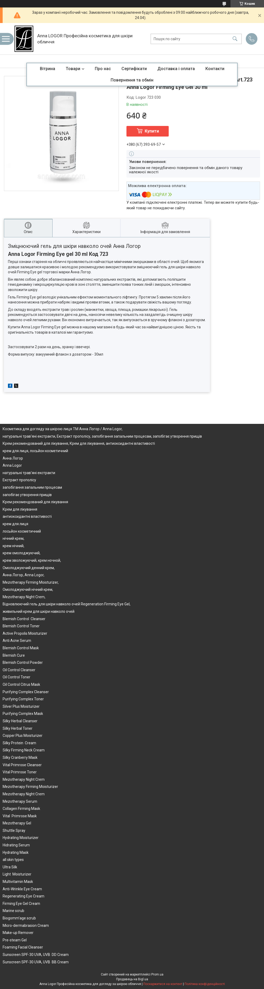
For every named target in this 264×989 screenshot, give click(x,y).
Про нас (103, 68)
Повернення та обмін (132, 80)
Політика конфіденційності (205, 984)
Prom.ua (157, 974)
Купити (152, 131)
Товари (73, 68)
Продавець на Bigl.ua (132, 979)
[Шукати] (235, 39)
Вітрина (47, 68)
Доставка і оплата (176, 68)
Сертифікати (134, 68)
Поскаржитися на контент (162, 984)
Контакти (214, 68)
